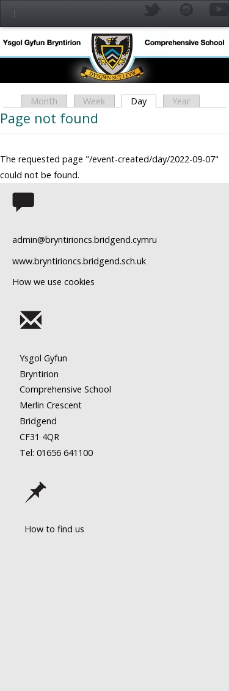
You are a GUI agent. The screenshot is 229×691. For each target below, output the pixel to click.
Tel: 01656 (40, 452)
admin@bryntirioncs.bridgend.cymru (84, 239)
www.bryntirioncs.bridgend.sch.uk (79, 261)
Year (181, 101)
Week (94, 101)
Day (143, 101)
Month (44, 101)
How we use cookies (53, 282)
